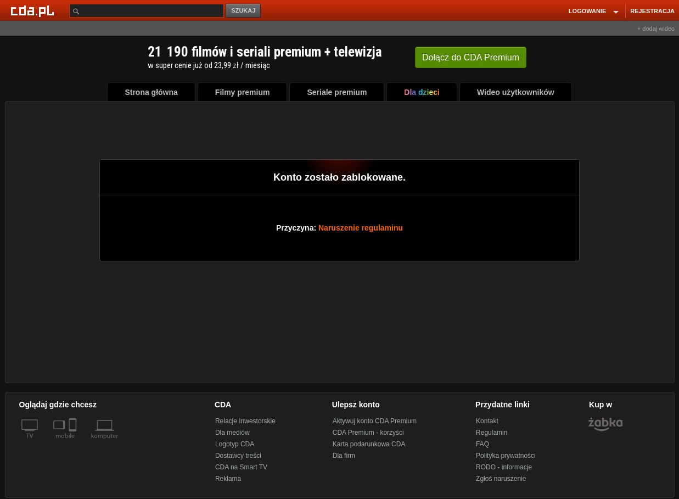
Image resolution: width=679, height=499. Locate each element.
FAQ (482, 444)
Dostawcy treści (238, 455)
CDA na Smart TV (241, 467)
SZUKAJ (243, 10)
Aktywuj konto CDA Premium (375, 421)
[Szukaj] (146, 11)
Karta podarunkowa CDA (369, 444)
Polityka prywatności (506, 455)
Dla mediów (232, 432)
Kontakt (487, 421)
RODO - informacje (504, 467)
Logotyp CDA (234, 444)
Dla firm (344, 455)
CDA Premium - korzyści (368, 432)
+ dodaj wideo (656, 28)
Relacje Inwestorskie (245, 421)
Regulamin (491, 432)
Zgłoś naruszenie (501, 479)
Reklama (228, 479)
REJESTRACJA (652, 11)
